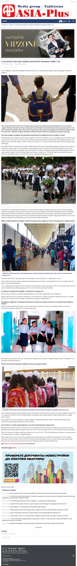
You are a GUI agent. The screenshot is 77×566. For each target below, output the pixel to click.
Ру (3, 1)
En (7, 1)
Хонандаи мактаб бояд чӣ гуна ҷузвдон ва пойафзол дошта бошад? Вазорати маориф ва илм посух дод (35, 410)
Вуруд (73, 1)
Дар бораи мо (6, 555)
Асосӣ (4, 21)
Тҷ (5, 1)
